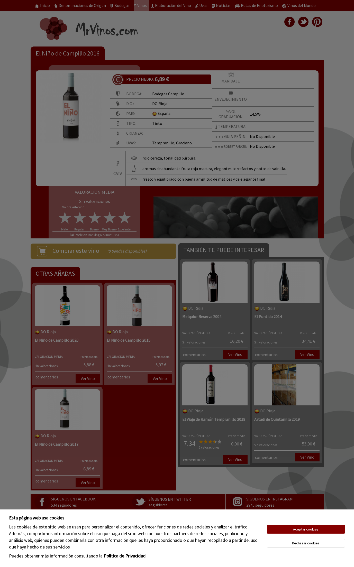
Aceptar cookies (306, 529)
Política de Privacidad (125, 556)
